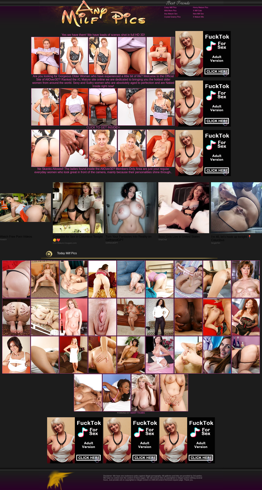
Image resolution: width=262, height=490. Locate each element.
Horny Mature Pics (200, 7)
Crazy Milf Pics (170, 7)
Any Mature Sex (170, 14)
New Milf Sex (198, 14)
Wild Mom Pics (170, 11)
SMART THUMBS (137, 413)
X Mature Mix (198, 17)
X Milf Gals (197, 11)
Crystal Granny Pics (172, 17)
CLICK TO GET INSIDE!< (103, 127)
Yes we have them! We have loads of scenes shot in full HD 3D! (103, 34)
